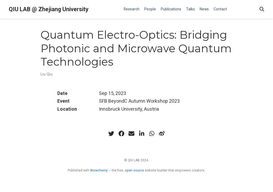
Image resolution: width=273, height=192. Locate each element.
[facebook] (121, 134)
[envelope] (131, 134)
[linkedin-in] (142, 134)
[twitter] (111, 134)
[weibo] (162, 134)
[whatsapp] (152, 134)
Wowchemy (99, 170)
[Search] (261, 9)
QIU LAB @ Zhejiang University (49, 9)
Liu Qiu (47, 74)
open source (134, 170)
